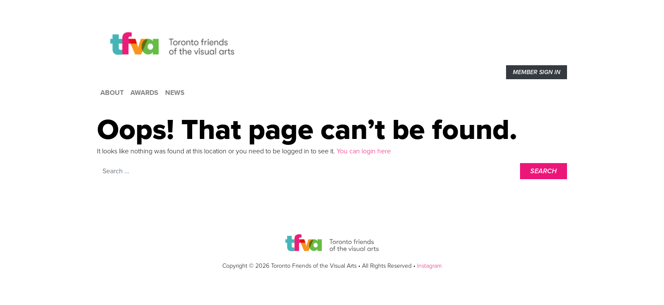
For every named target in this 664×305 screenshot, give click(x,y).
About (112, 93)
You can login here (363, 151)
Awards (144, 93)
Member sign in (536, 72)
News (175, 93)
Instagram (429, 265)
